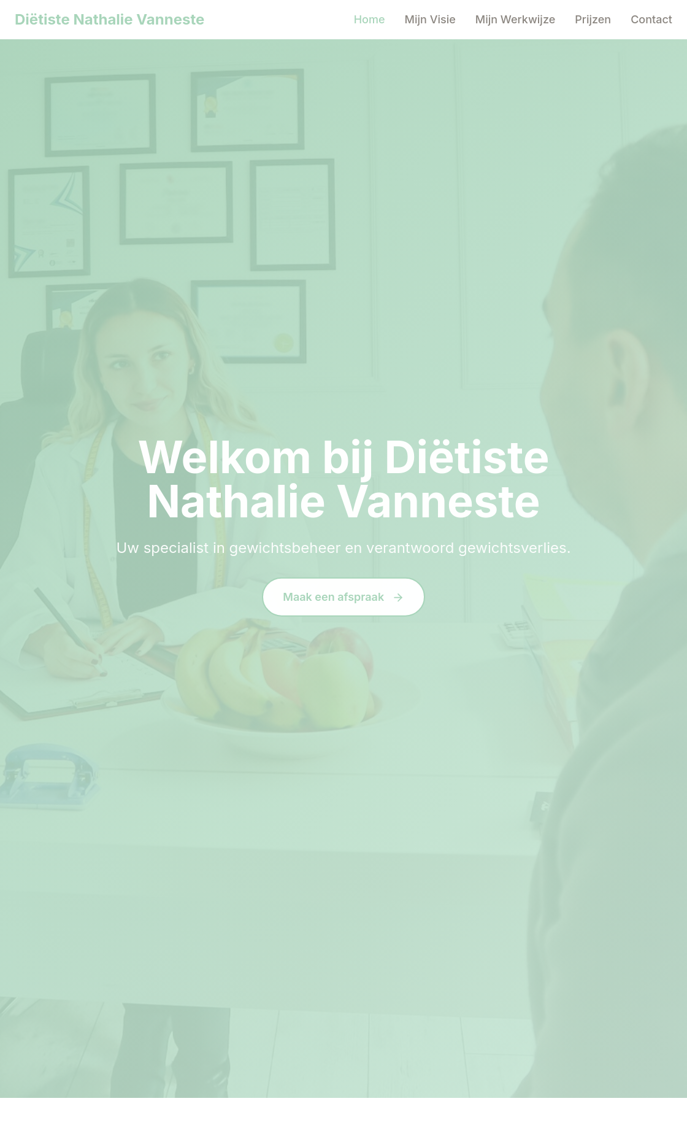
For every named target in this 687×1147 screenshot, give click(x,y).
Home (369, 19)
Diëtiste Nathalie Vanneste (109, 19)
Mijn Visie (430, 19)
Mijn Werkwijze (515, 19)
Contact (651, 19)
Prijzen (593, 19)
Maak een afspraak (343, 597)
